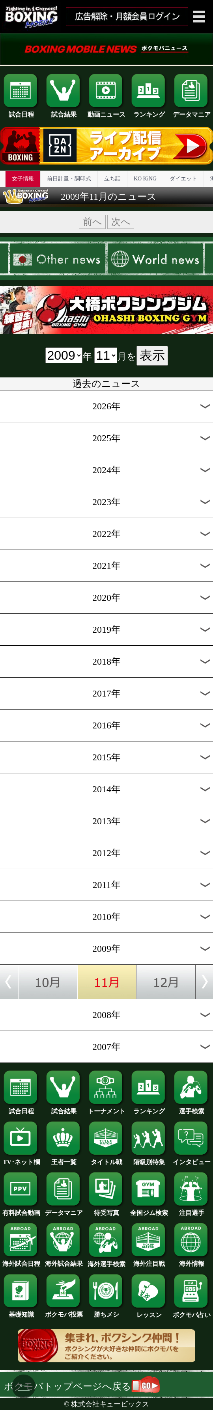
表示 (152, 355)
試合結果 (64, 111)
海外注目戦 (149, 1260)
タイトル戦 (106, 1159)
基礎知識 (21, 1311)
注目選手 (191, 1210)
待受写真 (106, 1210)
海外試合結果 (64, 1260)
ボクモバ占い (191, 1312)
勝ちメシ (106, 1311)
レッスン (149, 1312)
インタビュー (191, 1159)
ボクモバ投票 (64, 1311)
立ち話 (112, 179)
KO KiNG (145, 179)
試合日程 (21, 111)
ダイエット (183, 179)
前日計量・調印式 (69, 179)
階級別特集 (149, 1159)
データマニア (191, 111)
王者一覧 (64, 1159)
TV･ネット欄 (21, 1159)
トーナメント (106, 1108)
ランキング (149, 111)
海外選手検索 (106, 1261)
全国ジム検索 (149, 1210)
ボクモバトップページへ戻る (82, 1386)
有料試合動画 (21, 1210)
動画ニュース (106, 111)
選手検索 (191, 1108)
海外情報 (191, 1260)
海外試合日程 (21, 1260)
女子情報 (23, 179)
